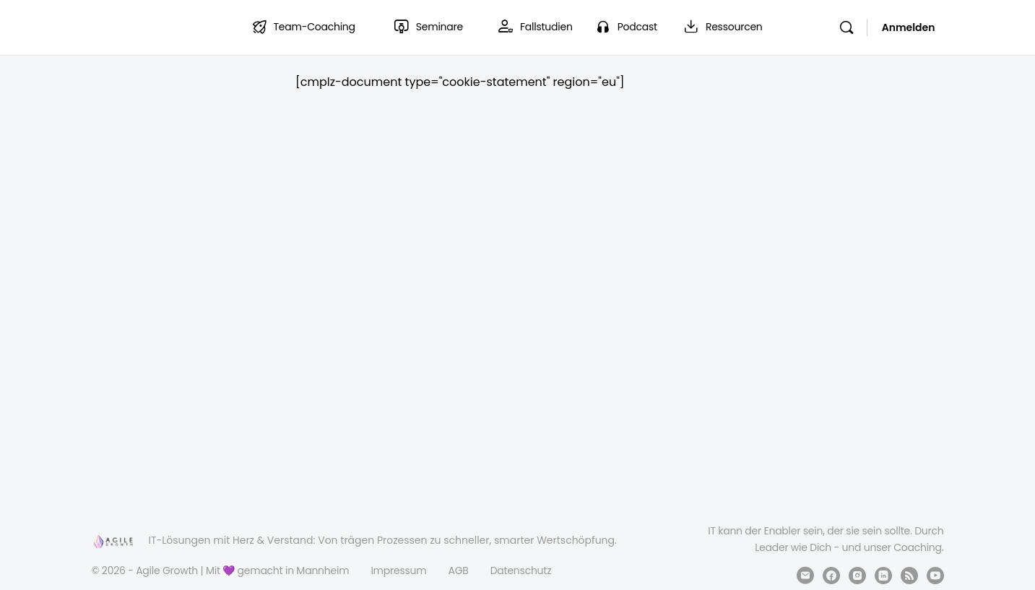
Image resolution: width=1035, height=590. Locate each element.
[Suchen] (846, 27)
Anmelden (908, 27)
